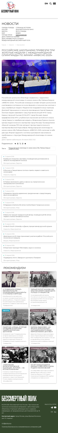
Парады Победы (8, 27)
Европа (4, 31)
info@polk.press (6, 423)
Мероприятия (21, 35)
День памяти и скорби (10, 37)
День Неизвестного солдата (13, 38)
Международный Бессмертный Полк (16, 40)
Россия (4, 29)
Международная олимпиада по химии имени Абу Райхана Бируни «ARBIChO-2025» (29, 148)
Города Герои (7, 35)
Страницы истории (23, 27)
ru (55, 412)
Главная (4, 44)
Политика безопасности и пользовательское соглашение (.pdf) (21, 426)
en (46, 3)
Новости (11, 44)
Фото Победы (21, 31)
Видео (18, 33)
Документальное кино (25, 29)
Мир (3, 33)
